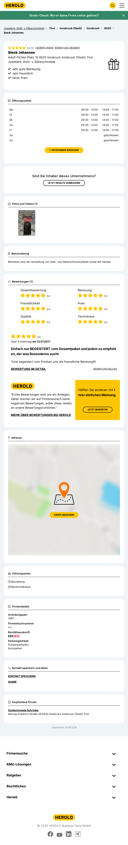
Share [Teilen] (12, 681)
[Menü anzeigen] (121, 5)
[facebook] (50, 834)
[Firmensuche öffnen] (113, 5)
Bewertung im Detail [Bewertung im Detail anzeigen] (28, 369)
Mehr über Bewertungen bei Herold (41, 415)
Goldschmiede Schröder (23, 710)
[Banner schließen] (123, 15)
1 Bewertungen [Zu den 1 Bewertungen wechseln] (44, 47)
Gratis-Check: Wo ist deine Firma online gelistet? (64, 15)
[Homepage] (15, 5)
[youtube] (59, 834)
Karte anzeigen (64, 514)
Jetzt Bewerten (98, 409)
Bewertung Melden (105, 368)
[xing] (78, 834)
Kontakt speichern (22, 676)
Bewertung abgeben (67, 47)
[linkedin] (68, 834)
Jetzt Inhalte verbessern (64, 183)
